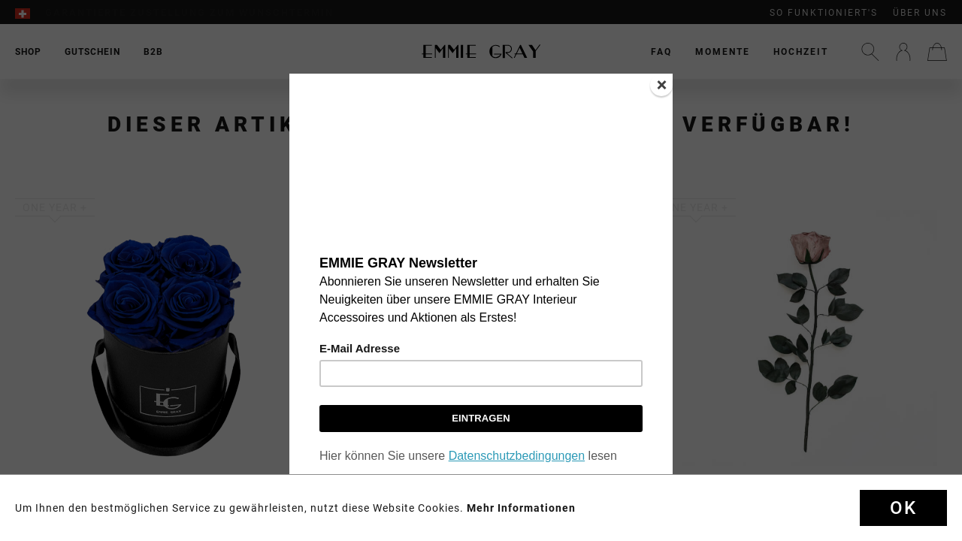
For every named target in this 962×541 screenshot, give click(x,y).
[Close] (661, 85)
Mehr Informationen (521, 508)
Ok (903, 507)
